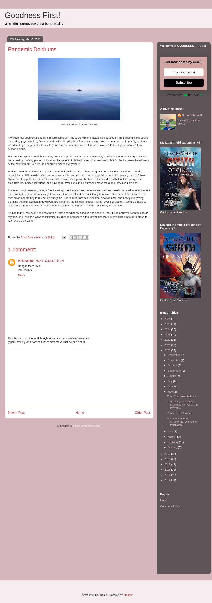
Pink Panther (26, 260)
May (170, 391)
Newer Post (16, 412)
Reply (21, 275)
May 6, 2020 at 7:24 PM (50, 260)
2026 (167, 318)
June (171, 386)
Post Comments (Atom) (87, 425)
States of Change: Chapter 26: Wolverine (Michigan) (182, 421)
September (175, 370)
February (173, 442)
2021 (167, 345)
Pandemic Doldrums (179, 413)
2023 (167, 334)
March (172, 436)
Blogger (127, 594)
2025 (167, 324)
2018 (167, 459)
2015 (167, 474)
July (170, 381)
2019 (167, 453)
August (172, 375)
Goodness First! (32, 15)
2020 (167, 350)
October (173, 365)
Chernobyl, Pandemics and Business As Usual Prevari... (182, 404)
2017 (167, 464)
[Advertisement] (79, 378)
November (174, 360)
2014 (167, 480)
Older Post (142, 412)
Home (80, 412)
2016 (167, 469)
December (174, 354)
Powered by (184, 95)
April (171, 431)
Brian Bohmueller (193, 115)
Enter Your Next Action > (181, 396)
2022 (167, 339)
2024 (167, 329)
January (173, 447)
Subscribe (184, 82)
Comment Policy (170, 506)
